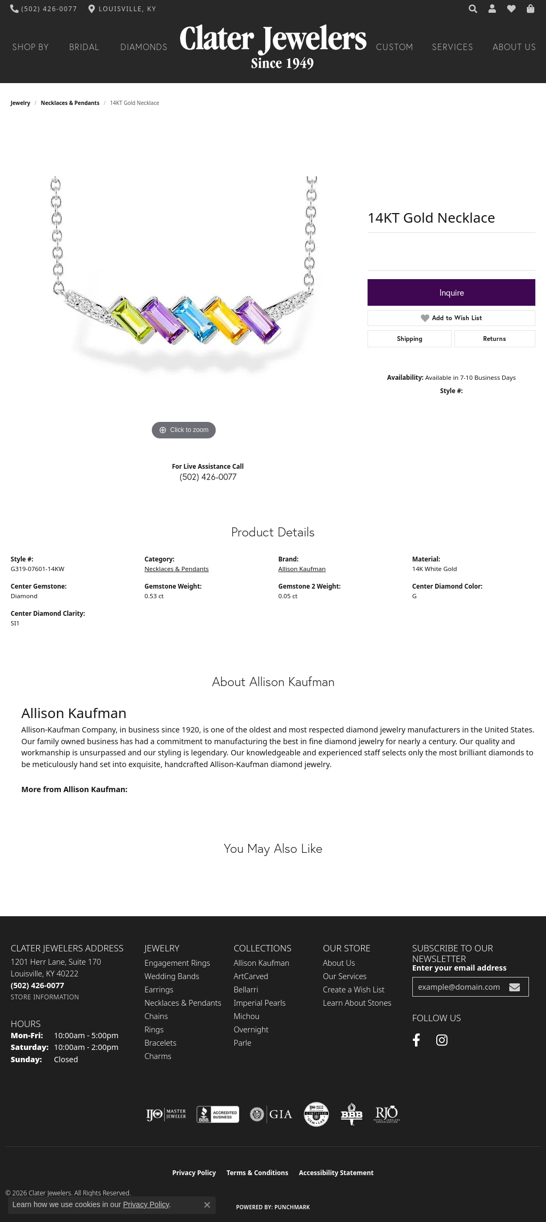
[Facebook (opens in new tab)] (416, 1040)
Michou (246, 1016)
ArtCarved (251, 976)
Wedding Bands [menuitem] (171, 976)
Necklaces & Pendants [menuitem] (182, 1003)
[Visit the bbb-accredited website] (218, 1114)
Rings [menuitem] (154, 1029)
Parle (242, 1043)
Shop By (30, 47)
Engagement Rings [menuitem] (177, 963)
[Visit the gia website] (271, 1114)
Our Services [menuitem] (344, 976)
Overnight (251, 1029)
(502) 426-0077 (208, 476)
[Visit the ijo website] (166, 1114)
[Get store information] (45, 996)
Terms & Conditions (257, 1172)
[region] (184, 283)
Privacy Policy (194, 1172)
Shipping (409, 339)
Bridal (84, 47)
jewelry (20, 103)
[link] (44, 9)
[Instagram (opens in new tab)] (442, 1040)
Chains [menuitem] (156, 1016)
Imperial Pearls (260, 1003)
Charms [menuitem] (158, 1056)
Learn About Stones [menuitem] (357, 1003)
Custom (394, 47)
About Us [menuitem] (339, 963)
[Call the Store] (37, 985)
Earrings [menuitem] (158, 989)
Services (453, 47)
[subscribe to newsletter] (514, 986)
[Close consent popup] (207, 1205)
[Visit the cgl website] (316, 1114)
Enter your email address (459, 968)
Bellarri (246, 989)
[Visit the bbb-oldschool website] (351, 1114)
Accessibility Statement (336, 1172)
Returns (494, 339)
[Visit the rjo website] (386, 1114)
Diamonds (144, 47)
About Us (514, 47)
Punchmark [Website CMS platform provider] (292, 1207)
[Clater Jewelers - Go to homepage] (273, 47)
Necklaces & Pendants (70, 103)
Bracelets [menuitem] (160, 1043)
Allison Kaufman (302, 569)
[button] (473, 9)
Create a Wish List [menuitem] (354, 989)
